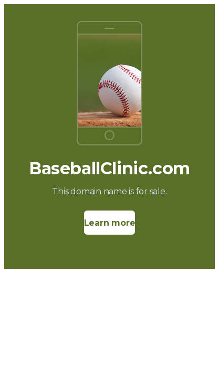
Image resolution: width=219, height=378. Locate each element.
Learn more (109, 223)
